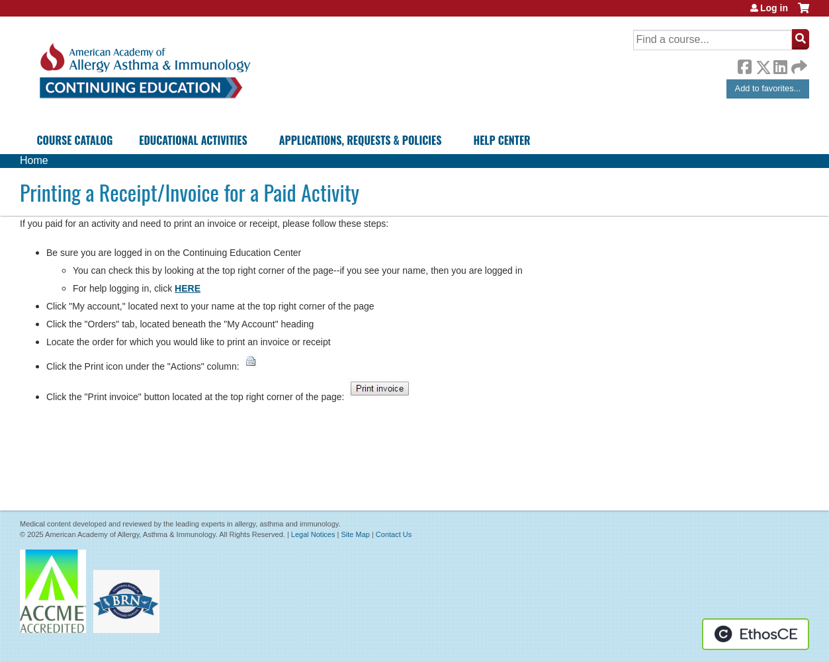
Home (34, 160)
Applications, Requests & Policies (360, 140)
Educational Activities (193, 140)
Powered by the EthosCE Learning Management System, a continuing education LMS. (755, 634)
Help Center (501, 140)
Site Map (355, 534)
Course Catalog (75, 140)
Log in (774, 8)
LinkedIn (780, 65)
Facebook (744, 65)
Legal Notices (313, 534)
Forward (798, 64)
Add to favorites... (768, 88)
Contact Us (394, 534)
